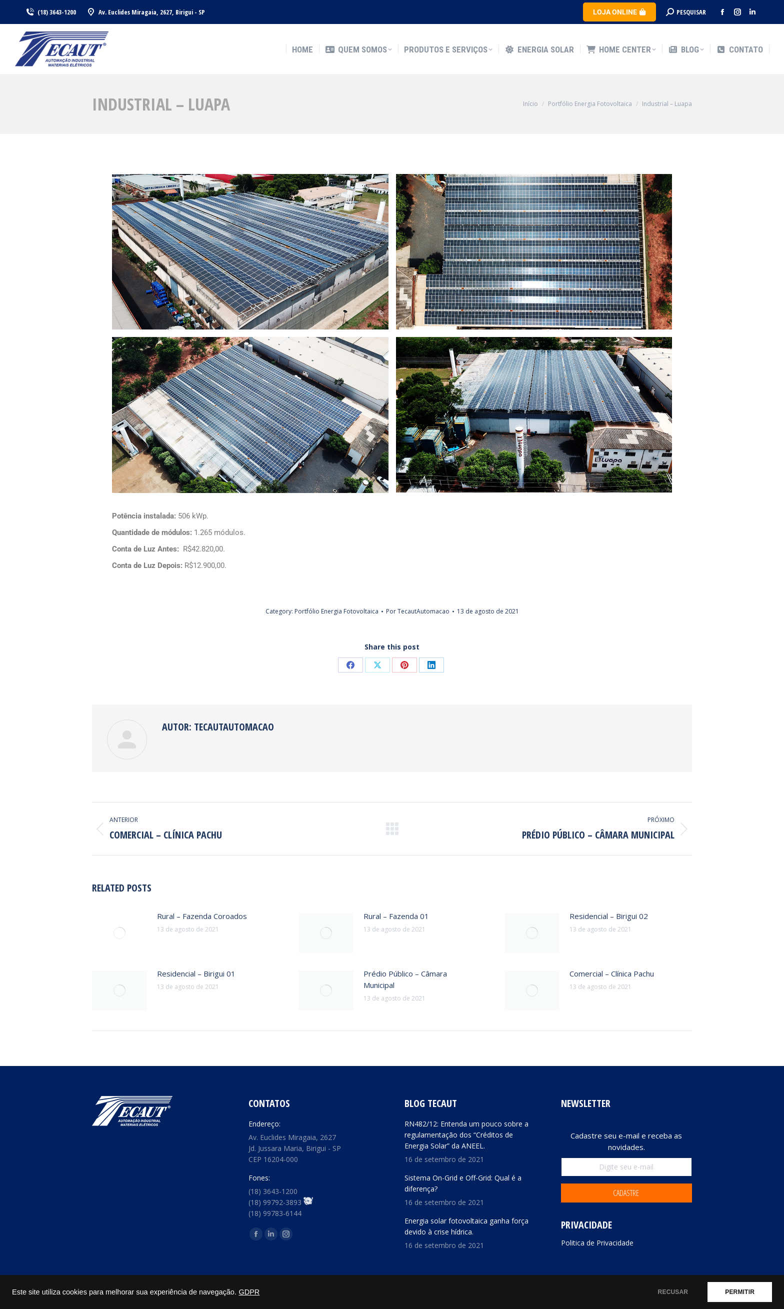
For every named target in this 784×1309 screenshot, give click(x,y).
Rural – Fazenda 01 (396, 916)
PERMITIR (739, 1292)
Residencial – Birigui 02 (609, 916)
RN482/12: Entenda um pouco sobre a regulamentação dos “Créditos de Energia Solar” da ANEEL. (466, 1134)
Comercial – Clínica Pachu (612, 973)
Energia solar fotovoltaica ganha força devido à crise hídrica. (466, 1226)
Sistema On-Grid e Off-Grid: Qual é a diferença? (463, 1183)
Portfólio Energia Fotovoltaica (336, 611)
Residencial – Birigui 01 (196, 973)
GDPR (249, 1292)
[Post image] (119, 933)
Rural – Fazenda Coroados (202, 916)
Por (418, 611)
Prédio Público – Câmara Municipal (405, 979)
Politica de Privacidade (597, 1243)
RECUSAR (673, 1292)
